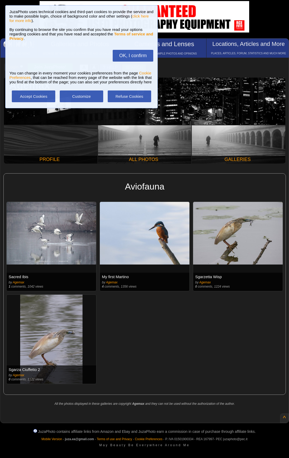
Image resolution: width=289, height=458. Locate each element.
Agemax (18, 282)
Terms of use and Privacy (114, 439)
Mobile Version (51, 439)
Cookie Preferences (148, 439)
